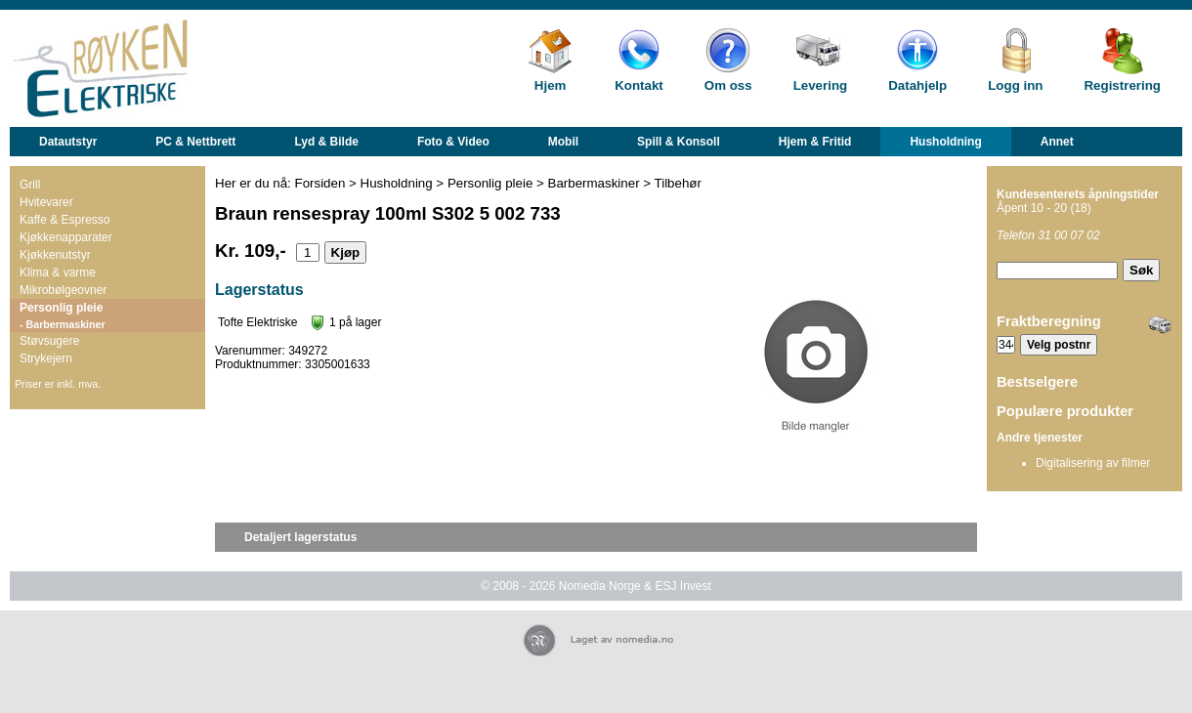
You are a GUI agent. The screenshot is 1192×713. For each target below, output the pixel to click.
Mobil (563, 141)
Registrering (1122, 85)
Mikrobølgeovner (63, 290)
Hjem (550, 85)
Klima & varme (58, 272)
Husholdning (945, 141)
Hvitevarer (46, 202)
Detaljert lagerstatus (300, 537)
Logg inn (1015, 85)
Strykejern (46, 358)
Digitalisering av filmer (1093, 463)
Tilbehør (678, 183)
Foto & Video (453, 141)
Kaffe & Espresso (65, 220)
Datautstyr (68, 141)
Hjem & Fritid (815, 141)
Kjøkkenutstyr (55, 255)
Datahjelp (917, 85)
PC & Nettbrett (195, 141)
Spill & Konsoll (678, 141)
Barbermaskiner (594, 183)
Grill (30, 184)
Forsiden (320, 183)
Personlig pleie (61, 308)
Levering (820, 85)
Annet (1057, 141)
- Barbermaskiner (63, 324)
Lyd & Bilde (326, 141)
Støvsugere (49, 341)
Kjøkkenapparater (66, 237)
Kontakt (639, 85)
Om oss (728, 85)
